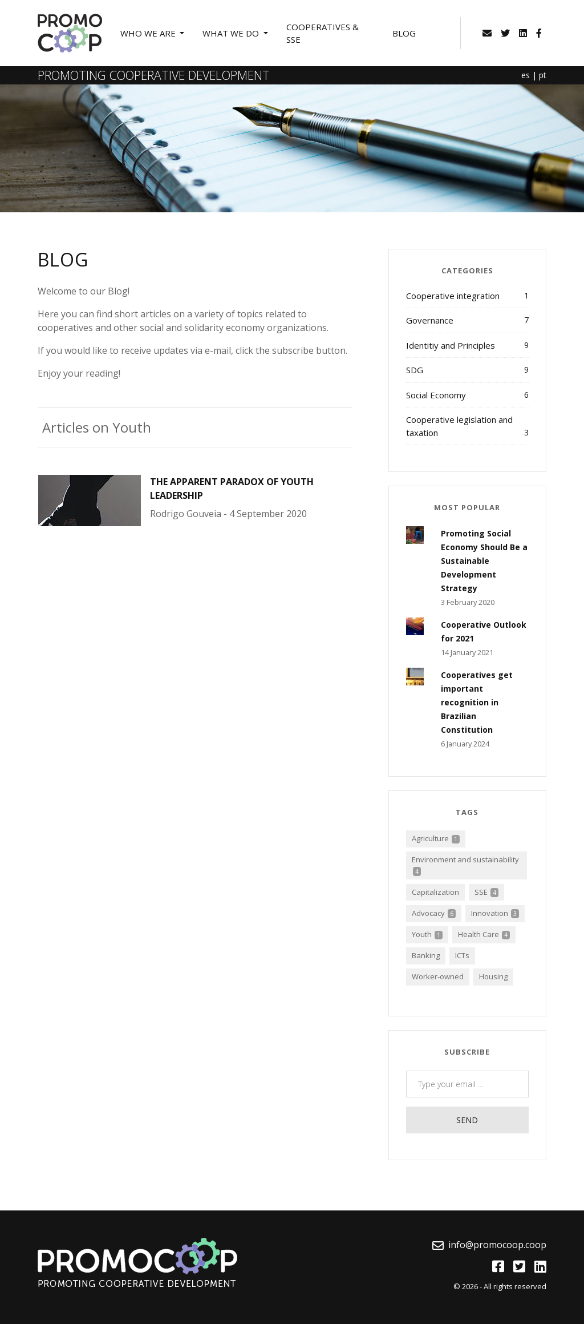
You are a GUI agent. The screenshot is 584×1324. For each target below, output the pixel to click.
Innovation (495, 913)
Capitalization (435, 892)
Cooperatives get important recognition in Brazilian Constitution (477, 702)
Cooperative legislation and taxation (467, 426)
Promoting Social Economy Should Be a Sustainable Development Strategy (484, 561)
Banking (426, 955)
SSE (486, 892)
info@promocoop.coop (497, 1244)
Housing (493, 976)
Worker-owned (438, 976)
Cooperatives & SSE (322, 33)
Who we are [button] (149, 33)
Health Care (484, 934)
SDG (467, 370)
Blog (404, 33)
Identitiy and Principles (467, 345)
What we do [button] (231, 33)
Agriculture (436, 838)
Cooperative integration (467, 295)
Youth (427, 934)
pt (542, 75)
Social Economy (467, 395)
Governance (467, 320)
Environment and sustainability (465, 865)
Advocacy (434, 913)
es (525, 75)
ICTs (462, 955)
